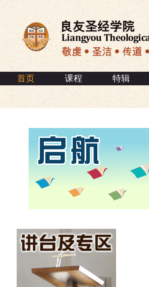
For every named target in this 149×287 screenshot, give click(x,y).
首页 (26, 78)
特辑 (121, 78)
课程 (73, 78)
